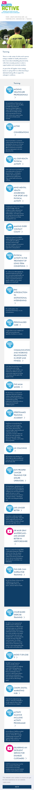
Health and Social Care (17, 17)
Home (7, 17)
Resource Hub (20, 19)
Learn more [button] (6, 782)
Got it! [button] (17, 786)
